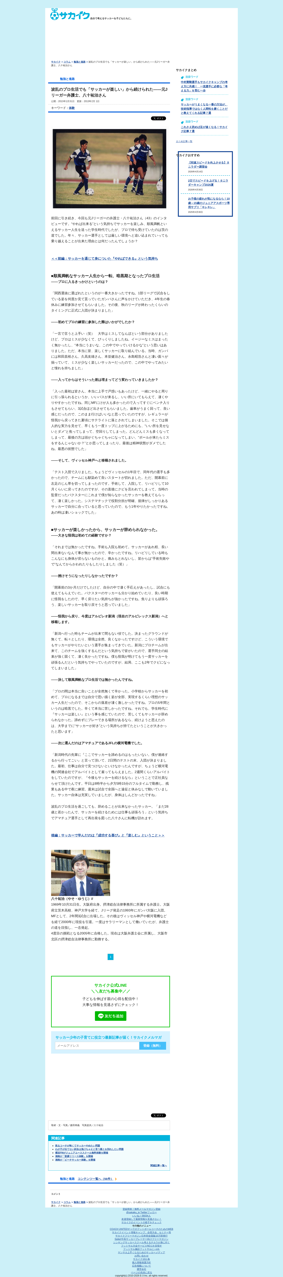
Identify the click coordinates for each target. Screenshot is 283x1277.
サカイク (56, 61)
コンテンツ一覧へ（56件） (95, 1178)
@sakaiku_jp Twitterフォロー (141, 1212)
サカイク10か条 (141, 1259)
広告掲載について (141, 1265)
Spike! (141, 1239)
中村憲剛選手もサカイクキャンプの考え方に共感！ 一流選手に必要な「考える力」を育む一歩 (204, 86)
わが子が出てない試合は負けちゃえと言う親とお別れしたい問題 (89, 1149)
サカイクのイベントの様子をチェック (141, 1222)
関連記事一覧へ (158, 1165)
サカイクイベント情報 (141, 1232)
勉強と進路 (79, 61)
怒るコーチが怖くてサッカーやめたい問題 (77, 1145)
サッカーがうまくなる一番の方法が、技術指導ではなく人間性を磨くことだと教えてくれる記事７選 (204, 108)
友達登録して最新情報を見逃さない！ (141, 1219)
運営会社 (141, 1269)
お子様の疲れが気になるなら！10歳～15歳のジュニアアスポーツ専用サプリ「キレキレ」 (209, 203)
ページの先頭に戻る (141, 1272)
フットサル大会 (141, 1245)
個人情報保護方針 (141, 1262)
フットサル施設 (141, 1249)
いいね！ (141, 1215)
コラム (67, 61)
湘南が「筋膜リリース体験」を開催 (74, 1156)
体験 (72, 108)
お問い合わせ (141, 1255)
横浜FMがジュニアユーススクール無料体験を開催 (81, 1152)
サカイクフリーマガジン (141, 1235)
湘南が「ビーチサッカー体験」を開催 (75, 1159)
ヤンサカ (141, 1252)
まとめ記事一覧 (184, 141)
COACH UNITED (141, 1229)
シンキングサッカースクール (141, 1242)
